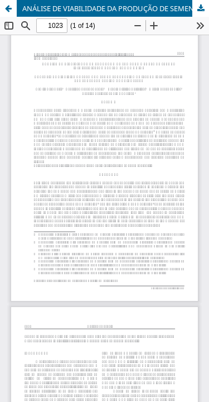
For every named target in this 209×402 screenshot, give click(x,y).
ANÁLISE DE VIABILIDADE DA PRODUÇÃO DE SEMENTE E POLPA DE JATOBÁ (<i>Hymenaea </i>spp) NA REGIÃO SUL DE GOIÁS (115, 8)
